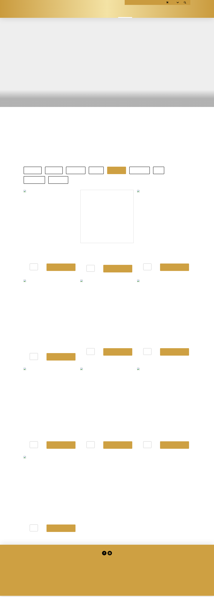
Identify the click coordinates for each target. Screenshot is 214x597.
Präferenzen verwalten (92, 327)
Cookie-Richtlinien (96, 311)
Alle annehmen (119, 327)
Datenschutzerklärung (82, 316)
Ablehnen (67, 327)
